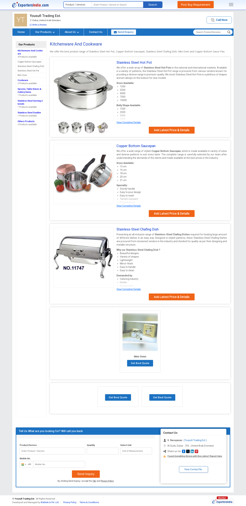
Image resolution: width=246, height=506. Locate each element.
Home (21, 32)
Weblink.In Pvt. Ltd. (50, 502)
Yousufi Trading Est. (45, 16)
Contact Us (95, 32)
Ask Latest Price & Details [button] (171, 130)
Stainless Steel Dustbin (29, 112)
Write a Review (38, 24)
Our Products (45, 32)
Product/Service (28, 445)
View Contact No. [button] (193, 469)
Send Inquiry (85, 474)
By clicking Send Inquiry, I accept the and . (86, 481)
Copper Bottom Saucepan (30, 62)
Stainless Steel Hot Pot (28, 71)
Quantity (91, 445)
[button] (219, 20)
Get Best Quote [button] (140, 363)
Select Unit (125, 445)
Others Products (26, 121)
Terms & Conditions (89, 502)
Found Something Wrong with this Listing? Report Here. (195, 456)
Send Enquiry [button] (123, 32)
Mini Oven (22, 75)
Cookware (23, 80)
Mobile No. (25, 458)
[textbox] (117, 4)
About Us (72, 32)
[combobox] (25, 464)
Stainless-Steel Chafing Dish (31, 66)
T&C (94, 481)
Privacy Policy (107, 481)
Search (152, 4)
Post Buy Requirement (195, 5)
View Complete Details (129, 122)
